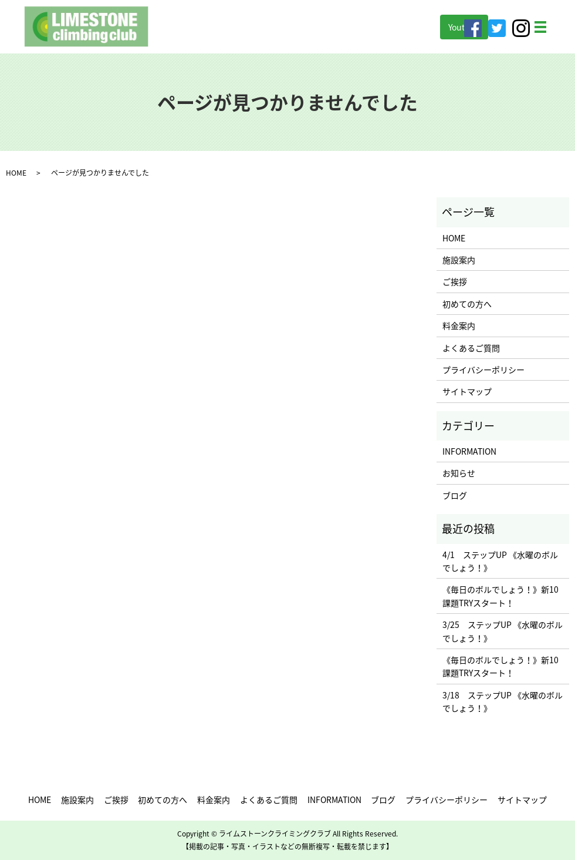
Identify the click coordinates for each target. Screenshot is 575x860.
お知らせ (458, 473)
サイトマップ (467, 391)
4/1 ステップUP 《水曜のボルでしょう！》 (500, 561)
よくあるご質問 (471, 348)
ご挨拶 (454, 281)
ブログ (454, 495)
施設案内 (458, 260)
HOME (16, 172)
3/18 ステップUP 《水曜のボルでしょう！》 (502, 701)
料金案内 (458, 325)
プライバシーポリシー (483, 369)
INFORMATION (469, 451)
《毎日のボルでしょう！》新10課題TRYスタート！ (500, 595)
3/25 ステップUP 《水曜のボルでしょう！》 (502, 631)
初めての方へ (467, 304)
